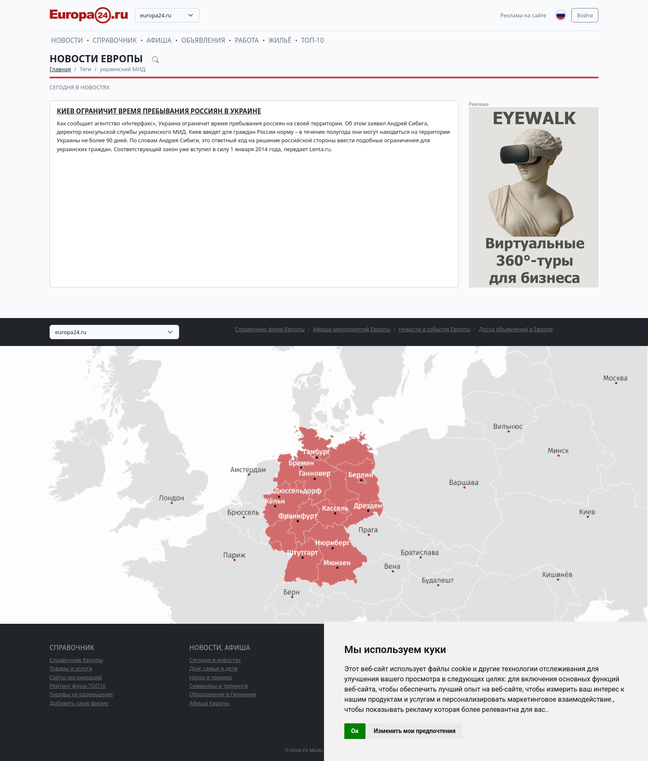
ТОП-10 (312, 40)
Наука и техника (210, 677)
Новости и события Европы (435, 329)
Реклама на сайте (523, 15)
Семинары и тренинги (218, 685)
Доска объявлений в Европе (516, 329)
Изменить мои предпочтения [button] (415, 731)
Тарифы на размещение (81, 694)
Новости (67, 40)
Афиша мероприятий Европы (351, 329)
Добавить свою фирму (79, 703)
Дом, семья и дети (213, 668)
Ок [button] (355, 731)
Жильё (280, 40)
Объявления (203, 40)
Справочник (115, 40)
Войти (585, 15)
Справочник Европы (76, 660)
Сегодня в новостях (79, 87)
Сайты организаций (76, 677)
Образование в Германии (223, 694)
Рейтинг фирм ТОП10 (77, 685)
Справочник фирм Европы (270, 329)
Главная (60, 69)
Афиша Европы (209, 703)
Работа (246, 40)
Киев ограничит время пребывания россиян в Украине (159, 111)
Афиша (159, 40)
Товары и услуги (71, 668)
